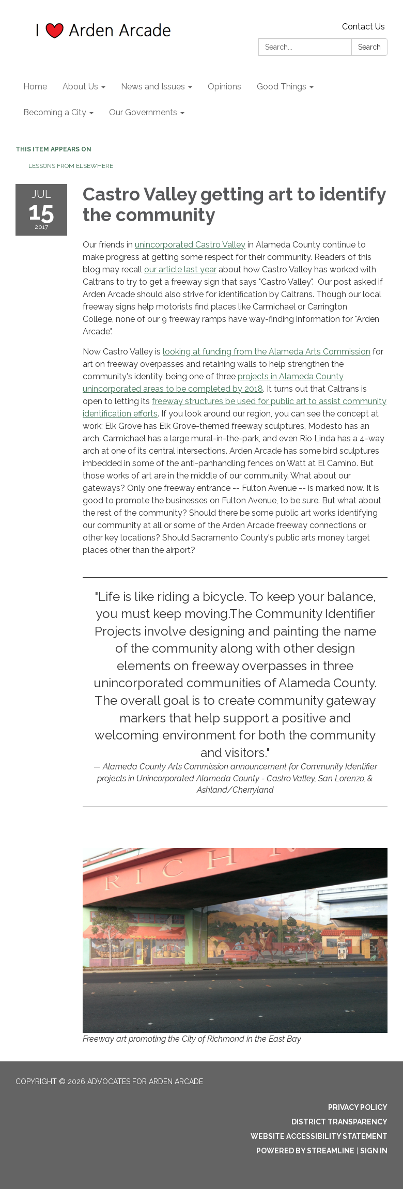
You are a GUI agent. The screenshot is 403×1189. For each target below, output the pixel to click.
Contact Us (363, 27)
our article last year (180, 269)
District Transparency (339, 1122)
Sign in (374, 1151)
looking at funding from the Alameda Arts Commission (266, 352)
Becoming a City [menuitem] (54, 112)
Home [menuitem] (35, 86)
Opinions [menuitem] (224, 86)
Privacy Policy (358, 1107)
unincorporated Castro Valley (190, 245)
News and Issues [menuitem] (153, 86)
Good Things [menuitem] (281, 86)
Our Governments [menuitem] (143, 112)
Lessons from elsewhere (70, 165)
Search (369, 47)
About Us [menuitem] (80, 86)
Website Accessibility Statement (319, 1136)
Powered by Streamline (305, 1151)
